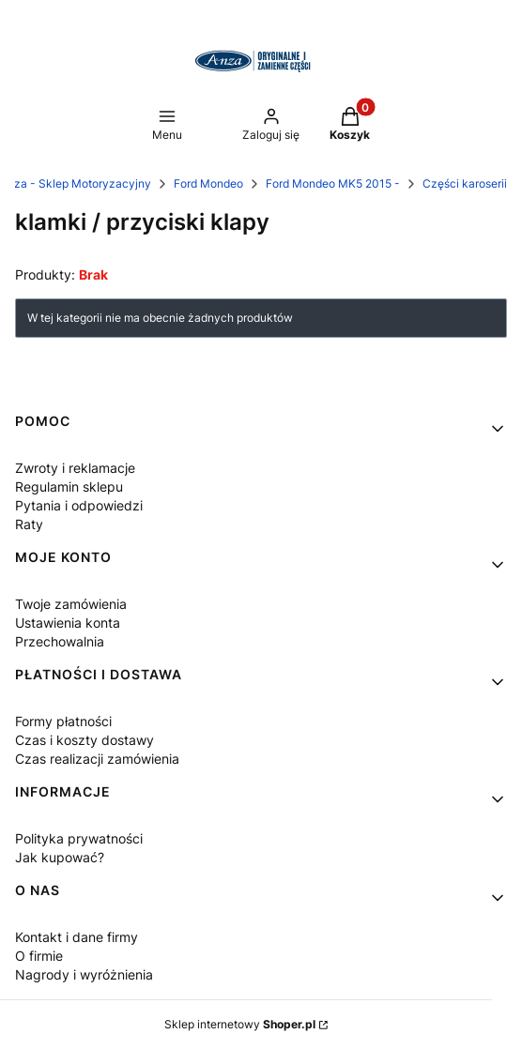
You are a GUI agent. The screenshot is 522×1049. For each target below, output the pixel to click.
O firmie (39, 956)
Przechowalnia (59, 641)
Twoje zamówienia (71, 604)
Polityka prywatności (79, 838)
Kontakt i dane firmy (76, 937)
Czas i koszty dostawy (84, 740)
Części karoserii (464, 183)
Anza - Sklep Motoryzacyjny (75, 183)
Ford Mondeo (208, 183)
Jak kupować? (59, 857)
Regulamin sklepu (69, 486)
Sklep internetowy (239, 1024)
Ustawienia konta (67, 623)
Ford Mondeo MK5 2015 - (333, 183)
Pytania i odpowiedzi (79, 505)
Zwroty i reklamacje (75, 468)
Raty (29, 524)
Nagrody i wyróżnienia (84, 974)
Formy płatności (63, 721)
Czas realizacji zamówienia (97, 759)
